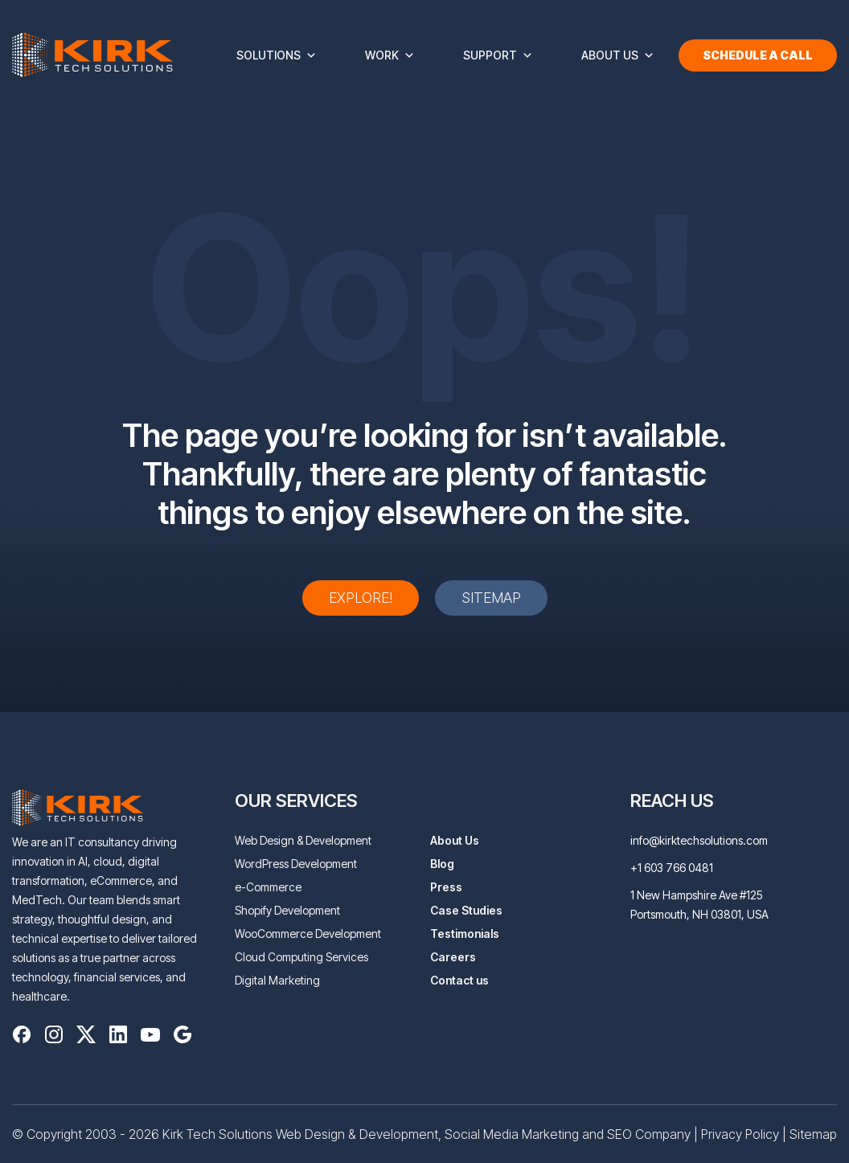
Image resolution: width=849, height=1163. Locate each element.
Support (498, 55)
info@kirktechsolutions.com (699, 840)
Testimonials (464, 933)
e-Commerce (268, 887)
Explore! (360, 597)
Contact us (459, 980)
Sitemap (491, 597)
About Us (617, 55)
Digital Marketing (277, 980)
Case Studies (466, 910)
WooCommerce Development (308, 933)
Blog (442, 863)
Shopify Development (287, 910)
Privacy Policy (740, 1134)
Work (390, 55)
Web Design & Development (303, 840)
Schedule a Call (758, 55)
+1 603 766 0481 (671, 867)
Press (446, 887)
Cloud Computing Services (301, 957)
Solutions (276, 55)
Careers (453, 957)
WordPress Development (296, 863)
